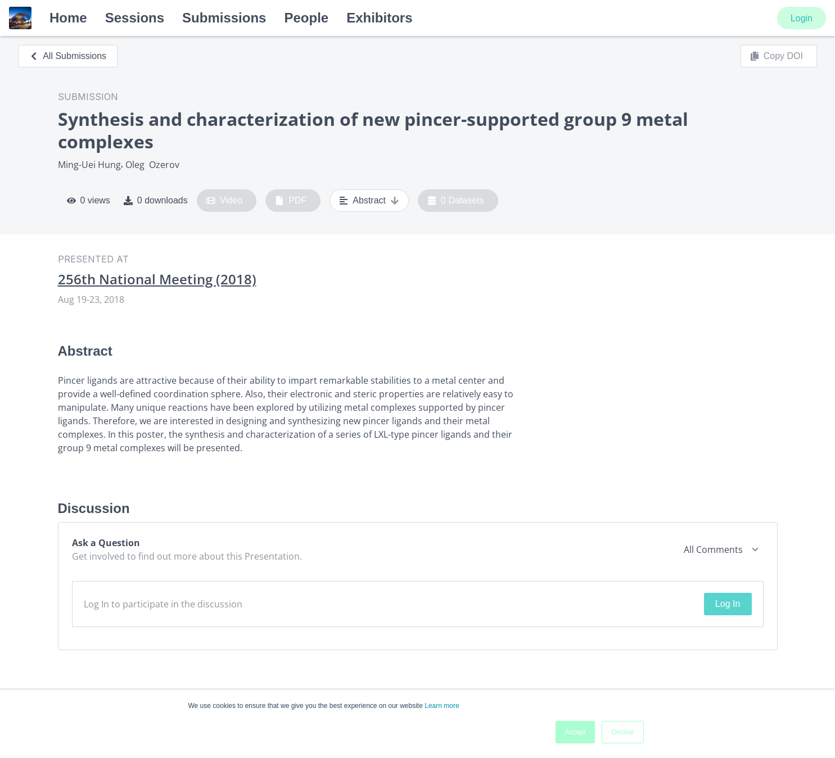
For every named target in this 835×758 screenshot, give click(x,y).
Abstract (369, 200)
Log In (727, 604)
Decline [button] (622, 732)
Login (802, 18)
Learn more (442, 706)
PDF (290, 200)
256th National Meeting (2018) (157, 279)
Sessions (134, 17)
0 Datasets (455, 200)
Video (224, 200)
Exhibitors (379, 17)
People (306, 17)
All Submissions (67, 56)
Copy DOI (776, 56)
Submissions (224, 17)
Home (68, 17)
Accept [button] (575, 732)
